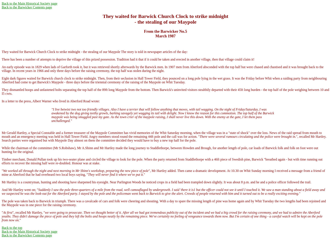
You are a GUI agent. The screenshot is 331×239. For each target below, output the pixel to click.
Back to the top (12, 228)
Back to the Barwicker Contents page (27, 7)
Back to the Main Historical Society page (29, 3)
